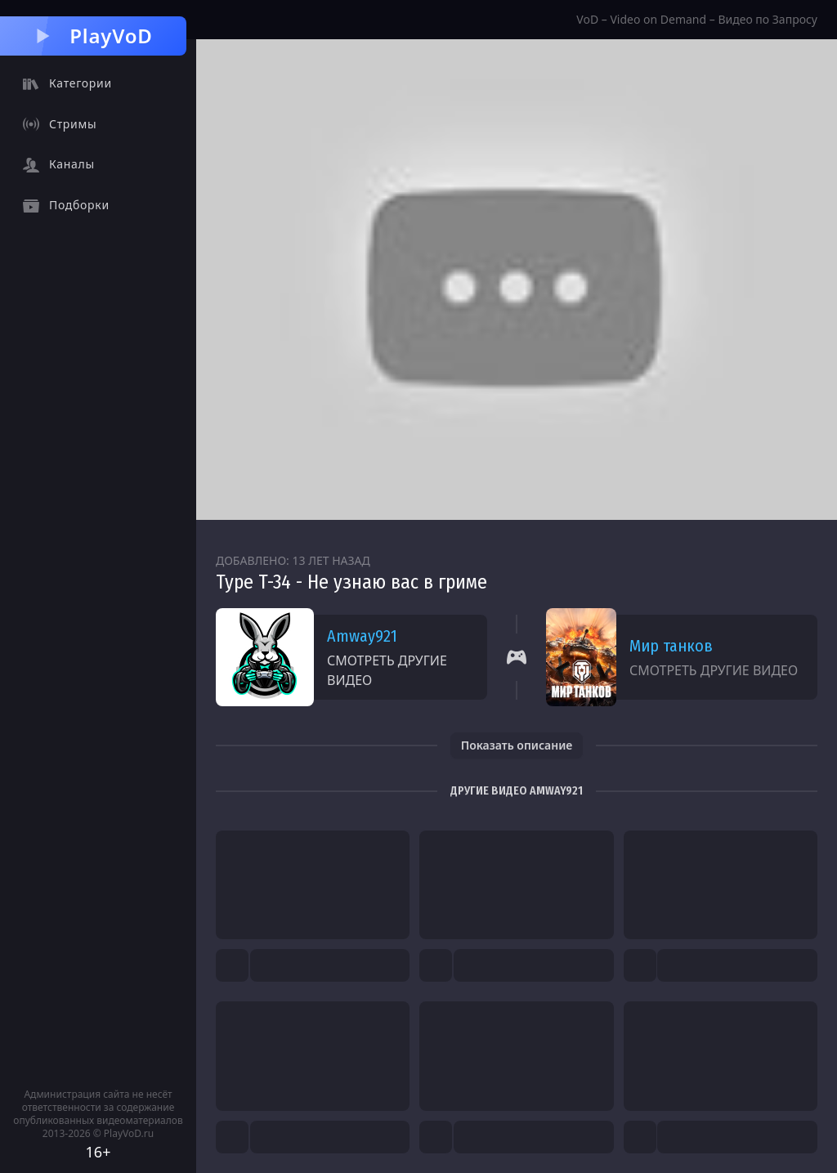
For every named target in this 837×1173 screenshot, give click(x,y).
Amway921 (362, 636)
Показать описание (517, 745)
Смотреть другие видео (387, 670)
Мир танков (671, 646)
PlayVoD (93, 35)
